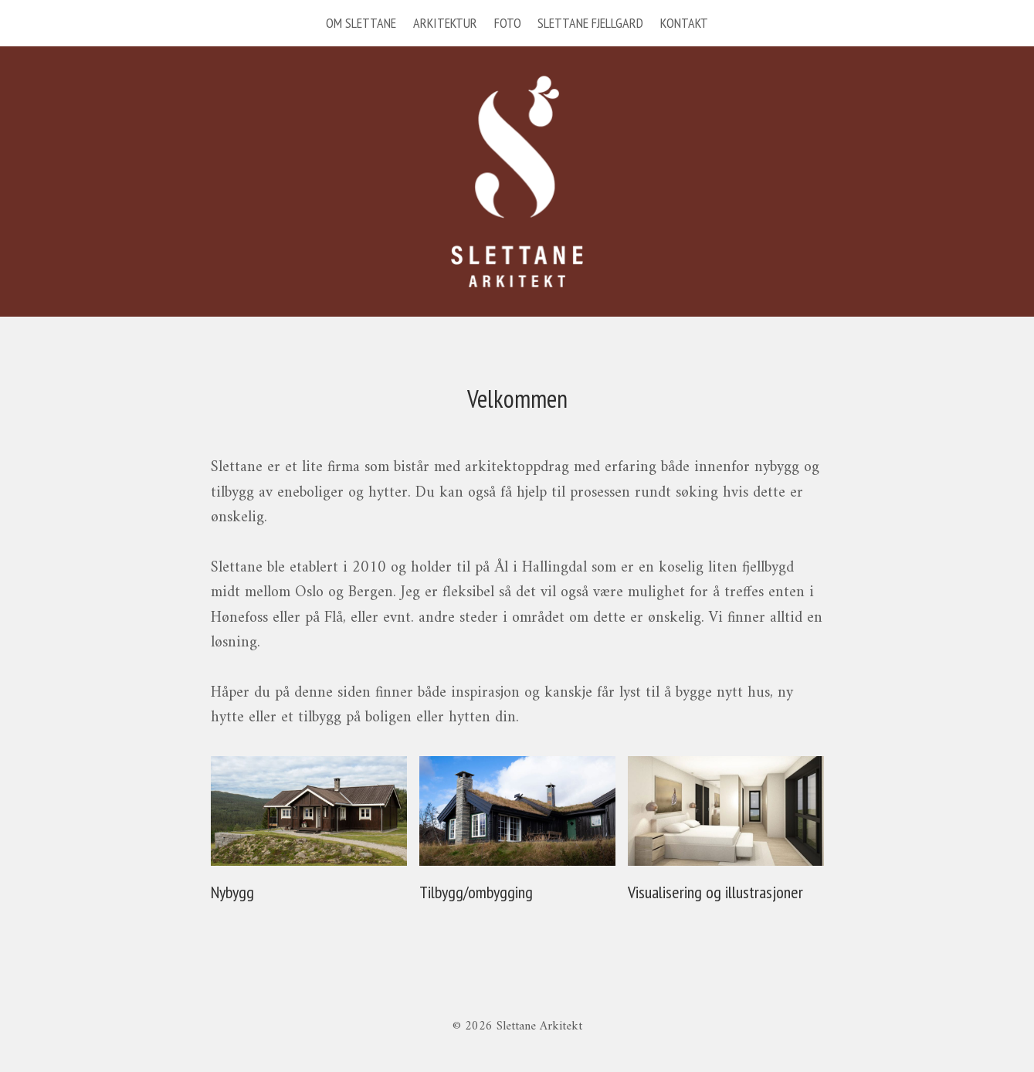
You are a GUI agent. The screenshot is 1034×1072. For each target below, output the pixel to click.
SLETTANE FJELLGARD (590, 23)
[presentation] (309, 811)
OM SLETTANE (361, 23)
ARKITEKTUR (445, 23)
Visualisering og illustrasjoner (715, 892)
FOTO (507, 23)
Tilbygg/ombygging (476, 892)
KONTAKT (684, 23)
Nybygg (232, 892)
